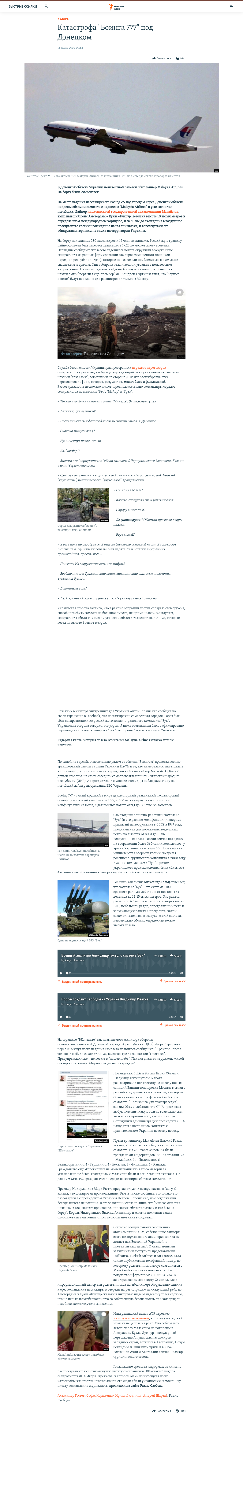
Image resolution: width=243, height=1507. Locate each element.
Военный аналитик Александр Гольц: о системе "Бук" (102, 956)
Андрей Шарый (155, 1396)
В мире (63, 19)
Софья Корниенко (100, 1396)
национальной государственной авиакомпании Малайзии (133, 212)
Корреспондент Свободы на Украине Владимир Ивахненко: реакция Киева (120, 999)
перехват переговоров (149, 368)
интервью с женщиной (131, 1318)
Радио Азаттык (75, 960)
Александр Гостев (71, 1396)
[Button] (161, 58)
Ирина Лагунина (128, 1396)
